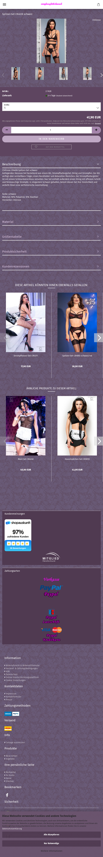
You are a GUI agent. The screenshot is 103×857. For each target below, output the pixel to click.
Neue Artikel (10, 756)
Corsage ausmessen (14, 742)
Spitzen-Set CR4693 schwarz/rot (77, 355)
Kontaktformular (12, 696)
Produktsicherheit (14, 251)
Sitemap (9, 781)
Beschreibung (11, 164)
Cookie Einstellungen (15, 680)
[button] (98, 337)
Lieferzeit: (7, 95)
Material (8, 222)
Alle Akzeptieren (51, 834)
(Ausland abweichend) (64, 96)
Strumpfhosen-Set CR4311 (26, 355)
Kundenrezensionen (15, 266)
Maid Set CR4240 (26, 459)
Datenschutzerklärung (12, 829)
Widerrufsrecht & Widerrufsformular (22, 665)
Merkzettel (10, 772)
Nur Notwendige (51, 843)
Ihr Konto (9, 775)
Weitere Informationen (51, 851)
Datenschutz (11, 674)
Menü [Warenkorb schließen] (4, 4)
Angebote (9, 759)
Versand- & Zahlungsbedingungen (21, 668)
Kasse (7, 778)
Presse (8, 699)
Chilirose (96, 20)
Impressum (10, 693)
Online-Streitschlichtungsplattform (21, 677)
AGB (6, 671)
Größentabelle (12, 236)
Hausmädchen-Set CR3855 (77, 459)
